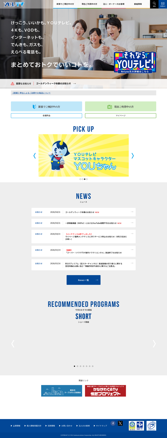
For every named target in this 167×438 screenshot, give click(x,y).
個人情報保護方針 (34, 425)
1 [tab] (80, 179)
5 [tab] (86, 366)
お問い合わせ (66, 425)
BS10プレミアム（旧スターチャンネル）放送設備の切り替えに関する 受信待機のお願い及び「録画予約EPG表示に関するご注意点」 (93, 264)
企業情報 (16, 425)
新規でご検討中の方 (65, 3)
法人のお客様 (84, 425)
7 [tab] (92, 366)
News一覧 (83, 280)
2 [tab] (82, 179)
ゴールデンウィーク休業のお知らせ (53, 83)
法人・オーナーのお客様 (113, 3)
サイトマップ (101, 425)
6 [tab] (89, 366)
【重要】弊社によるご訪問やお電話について (31, 92)
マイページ (120, 116)
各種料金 (46, 116)
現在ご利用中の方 (89, 3)
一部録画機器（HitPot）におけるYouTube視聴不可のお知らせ (91, 223)
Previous (13, 343)
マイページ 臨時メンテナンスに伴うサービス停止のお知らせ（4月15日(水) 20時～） (96, 236)
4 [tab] (87, 179)
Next (153, 343)
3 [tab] (84, 179)
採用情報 (51, 425)
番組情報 (138, 3)
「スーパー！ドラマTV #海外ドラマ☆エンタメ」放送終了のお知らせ (93, 251)
